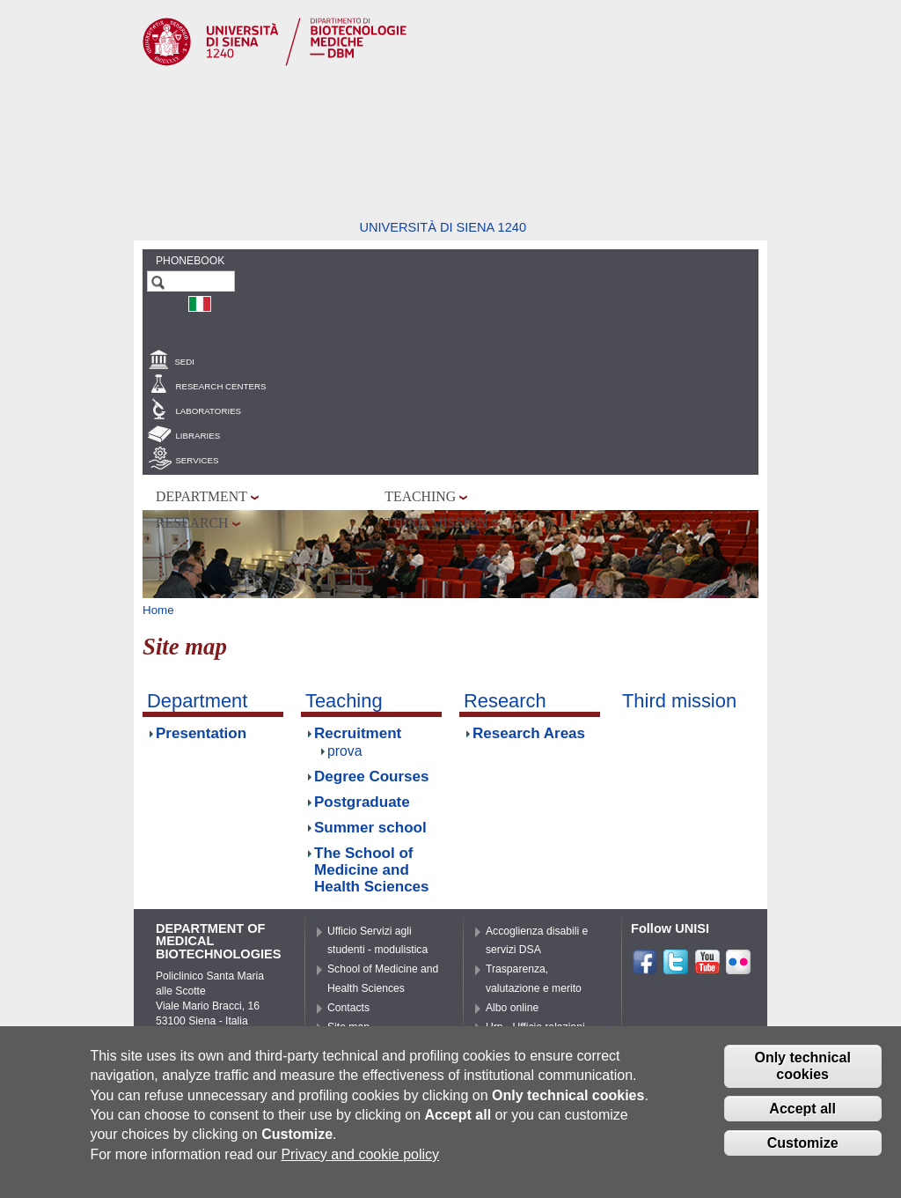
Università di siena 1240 (442, 227)
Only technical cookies (802, 1074)
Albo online (512, 1008)
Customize (803, 1150)
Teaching (420, 496)
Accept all (802, 1116)
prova (345, 750)
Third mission (436, 522)
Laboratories (208, 411)
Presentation (201, 733)
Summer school (370, 827)
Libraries (197, 435)
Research (192, 522)
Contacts (348, 1008)
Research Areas (528, 733)
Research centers (220, 386)
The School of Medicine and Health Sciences (371, 870)
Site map (348, 1027)
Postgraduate (362, 802)
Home (158, 610)
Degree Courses (371, 776)
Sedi (184, 361)
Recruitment (357, 733)
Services (196, 460)
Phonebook (190, 261)
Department (201, 496)
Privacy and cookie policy (360, 1162)
